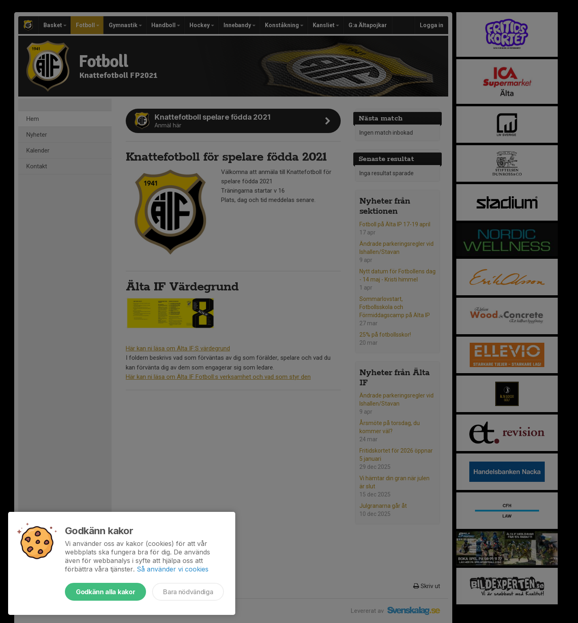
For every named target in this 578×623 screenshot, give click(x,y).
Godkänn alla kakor (105, 592)
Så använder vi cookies (172, 569)
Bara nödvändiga (188, 592)
